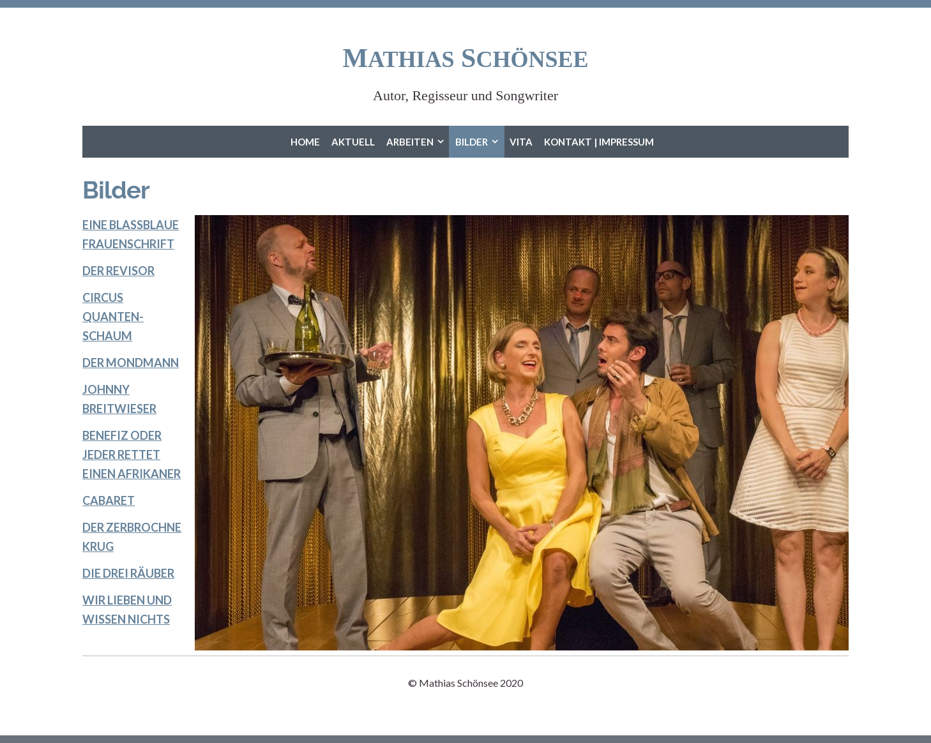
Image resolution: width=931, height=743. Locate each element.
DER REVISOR (118, 271)
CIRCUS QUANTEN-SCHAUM (113, 316)
